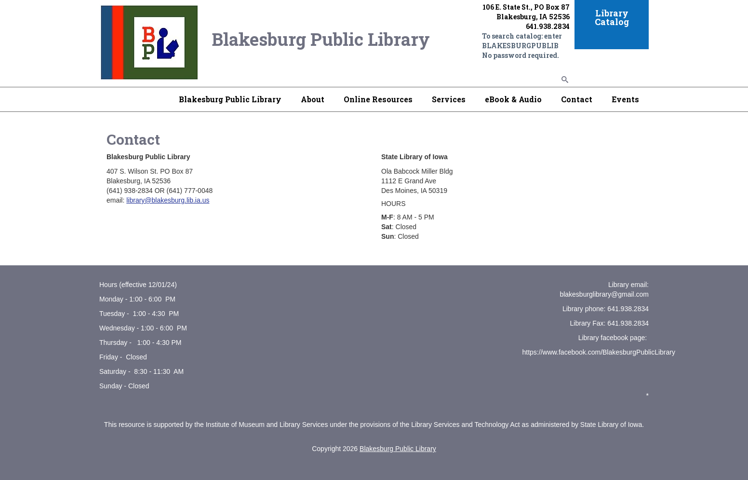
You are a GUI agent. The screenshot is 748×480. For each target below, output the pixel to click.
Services (449, 99)
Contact (576, 99)
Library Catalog (612, 17)
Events (625, 99)
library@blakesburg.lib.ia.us (167, 200)
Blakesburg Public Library (230, 99)
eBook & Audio (513, 99)
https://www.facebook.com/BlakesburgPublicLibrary (598, 352)
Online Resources (378, 99)
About (312, 99)
